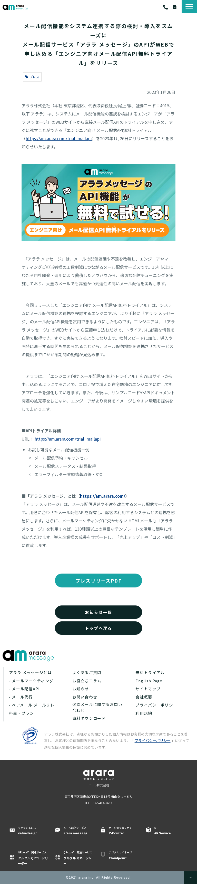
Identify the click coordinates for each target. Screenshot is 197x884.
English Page (148, 680)
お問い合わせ (84, 697)
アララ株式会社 (98, 785)
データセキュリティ (124, 831)
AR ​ (169, 831)
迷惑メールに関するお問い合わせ (97, 707)
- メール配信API (24, 688)
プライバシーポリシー (156, 705)
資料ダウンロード (177, 7)
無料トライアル (150, 672)
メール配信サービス (78, 831)
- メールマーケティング (31, 680)
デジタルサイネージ (124, 855)
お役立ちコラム (87, 680)
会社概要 (143, 697)
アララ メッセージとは (30, 672)
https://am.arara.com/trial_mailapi (59, 138)
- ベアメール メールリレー (34, 705)
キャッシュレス (33, 831)
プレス (32, 76)
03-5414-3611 (168, 7)
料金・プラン (21, 713)
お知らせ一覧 (98, 612)
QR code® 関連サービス (33, 858)
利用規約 (143, 713)
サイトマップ (148, 688)
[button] (189, 6)
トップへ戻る (98, 628)
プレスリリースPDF (99, 580)
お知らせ (80, 688)
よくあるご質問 (87, 672)
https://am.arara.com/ (102, 496)
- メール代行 (21, 697)
